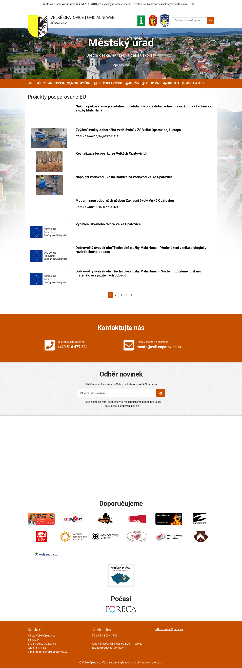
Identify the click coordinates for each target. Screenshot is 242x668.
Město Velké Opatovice (169, 629)
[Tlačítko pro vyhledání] (210, 20)
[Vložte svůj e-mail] (116, 393)
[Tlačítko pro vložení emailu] (160, 393)
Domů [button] (35, 83)
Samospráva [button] (54, 83)
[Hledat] (189, 20)
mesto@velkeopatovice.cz (52, 651)
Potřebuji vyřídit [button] (108, 83)
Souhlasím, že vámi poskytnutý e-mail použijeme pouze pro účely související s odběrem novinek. (123, 404)
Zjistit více (121, 65)
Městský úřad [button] (79, 83)
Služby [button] (132, 83)
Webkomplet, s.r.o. (152, 662)
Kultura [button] (171, 83)
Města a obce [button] (193, 83)
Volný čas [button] (151, 83)
